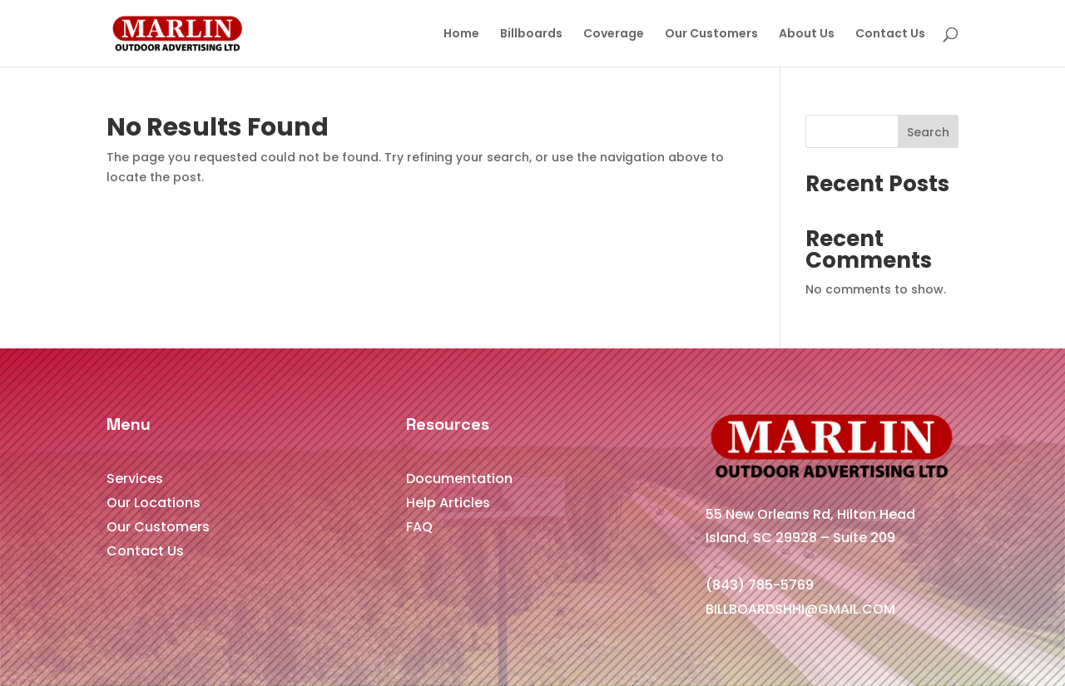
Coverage (613, 34)
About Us (807, 34)
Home (461, 34)
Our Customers (711, 34)
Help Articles (448, 502)
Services (134, 478)
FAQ (419, 526)
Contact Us (890, 34)
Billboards (531, 34)
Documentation (459, 478)
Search (928, 132)
